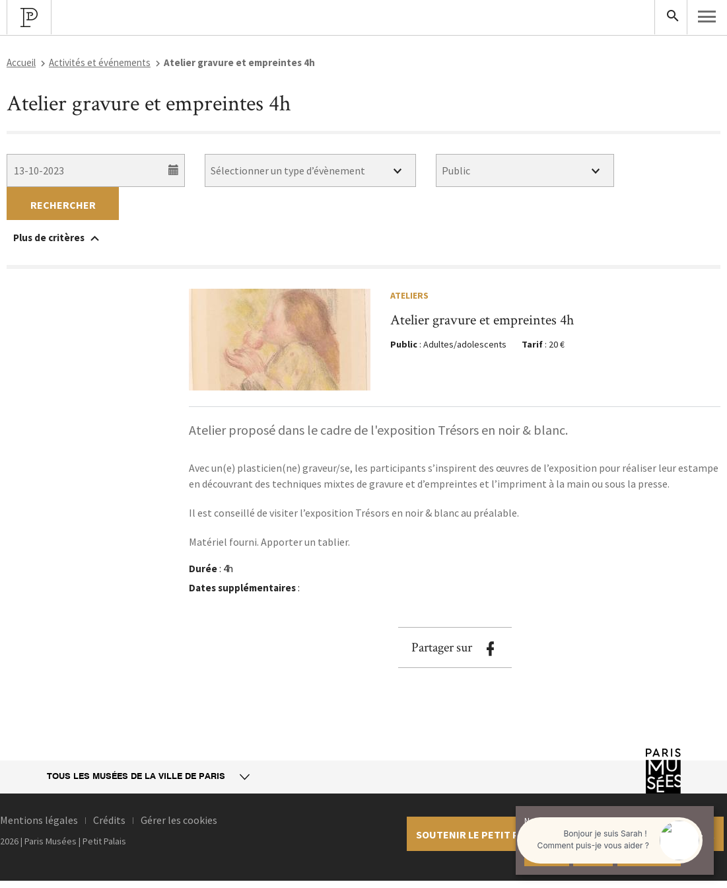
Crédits (109, 820)
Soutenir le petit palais (480, 834)
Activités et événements (100, 62)
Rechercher (63, 204)
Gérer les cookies (179, 820)
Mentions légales (39, 820)
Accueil (21, 62)
